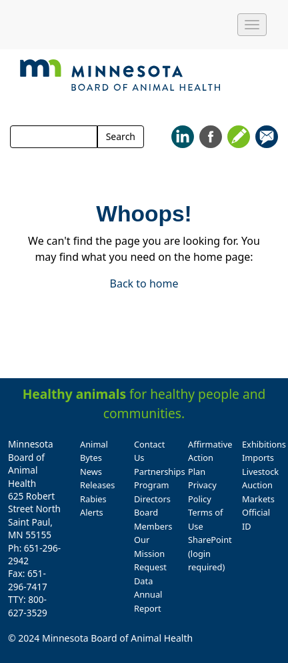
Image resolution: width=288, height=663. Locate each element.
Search (120, 136)
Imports (258, 458)
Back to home (144, 283)
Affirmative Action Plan (210, 458)
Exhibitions (264, 444)
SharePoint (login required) (210, 553)
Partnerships (159, 472)
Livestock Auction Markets (260, 485)
